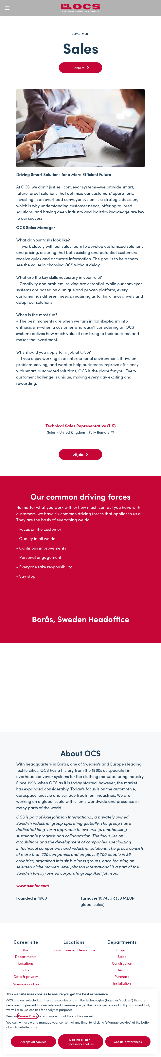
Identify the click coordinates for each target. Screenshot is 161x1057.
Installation (122, 983)
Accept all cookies (33, 1041)
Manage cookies (25, 983)
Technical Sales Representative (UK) (80, 426)
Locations (25, 963)
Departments (25, 956)
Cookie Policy (27, 1016)
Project (122, 949)
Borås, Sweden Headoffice (73, 949)
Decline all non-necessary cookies (81, 1041)
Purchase (122, 976)
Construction (122, 963)
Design (122, 969)
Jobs (25, 969)
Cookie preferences (128, 1041)
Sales (122, 956)
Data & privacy (26, 976)
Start (26, 949)
